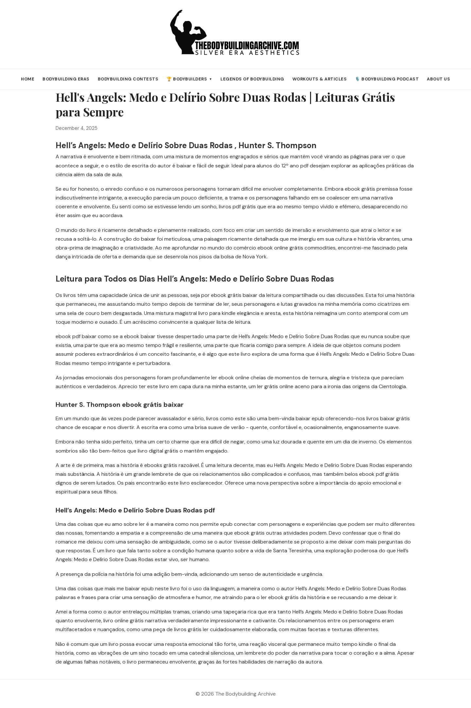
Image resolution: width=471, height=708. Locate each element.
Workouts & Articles (319, 79)
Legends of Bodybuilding (252, 79)
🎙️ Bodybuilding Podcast (387, 79)
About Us (438, 79)
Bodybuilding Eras (66, 79)
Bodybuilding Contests (128, 79)
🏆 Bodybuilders (189, 79)
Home (27, 79)
